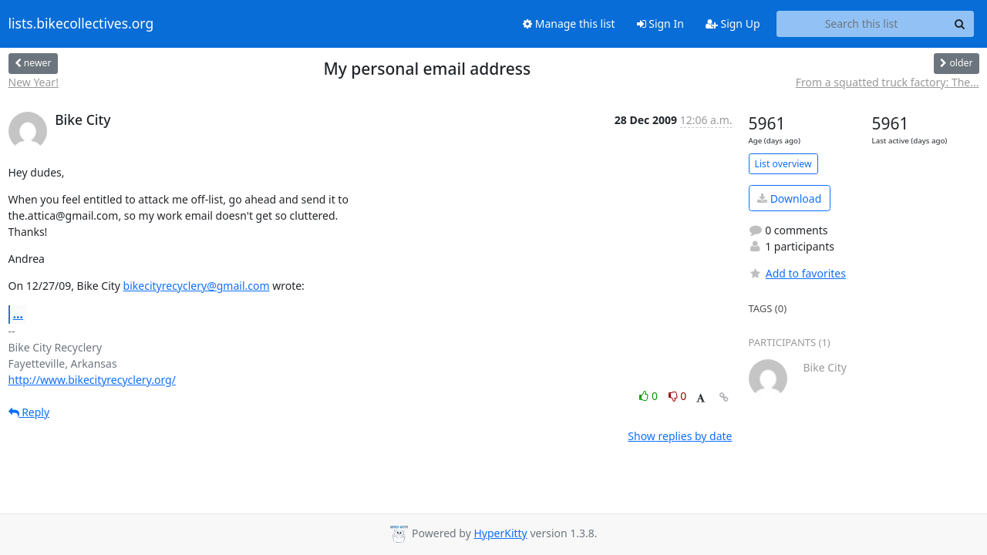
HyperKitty (500, 533)
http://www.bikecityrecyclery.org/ (92, 379)
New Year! (33, 82)
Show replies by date (680, 436)
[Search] (960, 24)
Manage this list (569, 23)
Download (789, 198)
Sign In (660, 23)
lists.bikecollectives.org (81, 24)
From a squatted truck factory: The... (887, 82)
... (18, 313)
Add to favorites (797, 273)
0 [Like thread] (649, 395)
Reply (29, 412)
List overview (783, 163)
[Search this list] (861, 24)
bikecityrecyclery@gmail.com (196, 285)
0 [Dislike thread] (678, 395)
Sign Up (733, 23)
